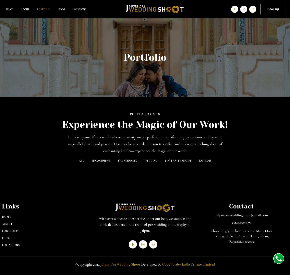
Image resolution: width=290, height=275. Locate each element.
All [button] (81, 160)
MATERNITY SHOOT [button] (178, 160)
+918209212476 (242, 222)
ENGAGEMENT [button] (101, 160)
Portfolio (44, 9)
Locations (79, 9)
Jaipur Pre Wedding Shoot (120, 264)
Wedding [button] (151, 160)
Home (9, 9)
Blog (61, 9)
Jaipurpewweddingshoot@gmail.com (241, 215)
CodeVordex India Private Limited (188, 264)
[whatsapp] (278, 259)
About (25, 9)
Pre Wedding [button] (127, 160)
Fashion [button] (205, 160)
